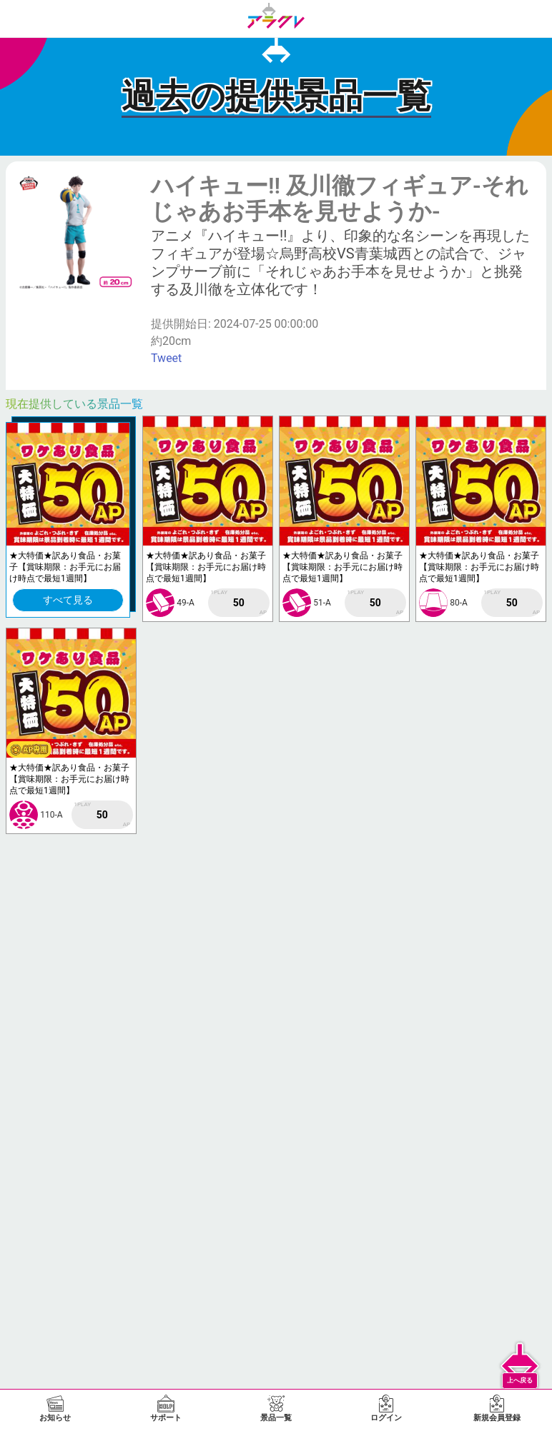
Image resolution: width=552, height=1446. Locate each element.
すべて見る (68, 600)
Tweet (166, 358)
